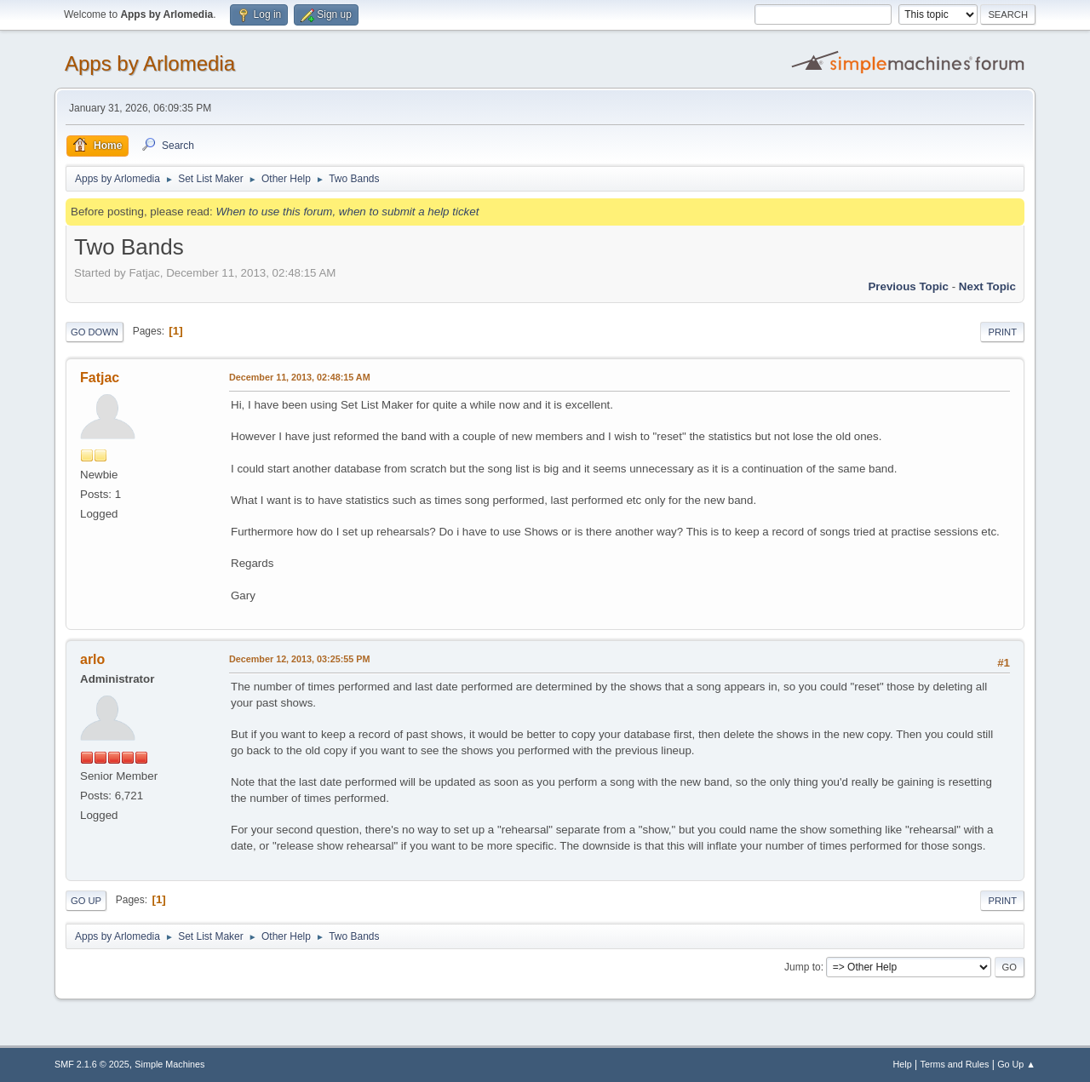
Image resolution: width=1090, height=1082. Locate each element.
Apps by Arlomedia (150, 63)
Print (1002, 332)
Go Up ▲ (1016, 1064)
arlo (92, 659)
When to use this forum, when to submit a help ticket (347, 211)
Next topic (987, 286)
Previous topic (908, 286)
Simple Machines (169, 1064)
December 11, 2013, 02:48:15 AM (299, 377)
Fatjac (99, 377)
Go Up (86, 901)
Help (902, 1064)
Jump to (802, 967)
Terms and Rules (955, 1064)
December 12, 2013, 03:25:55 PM (299, 659)
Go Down (94, 332)
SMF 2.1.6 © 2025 (91, 1064)
